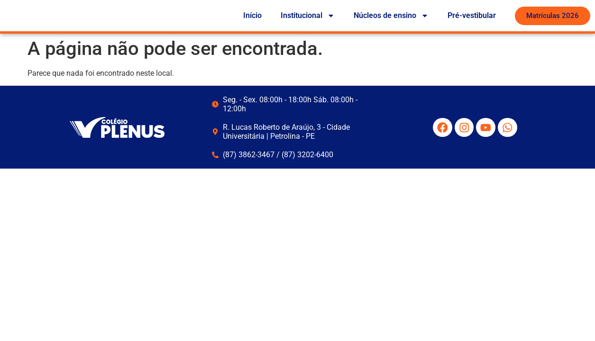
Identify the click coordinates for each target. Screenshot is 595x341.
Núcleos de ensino (391, 16)
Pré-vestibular (472, 16)
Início (252, 16)
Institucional (308, 16)
